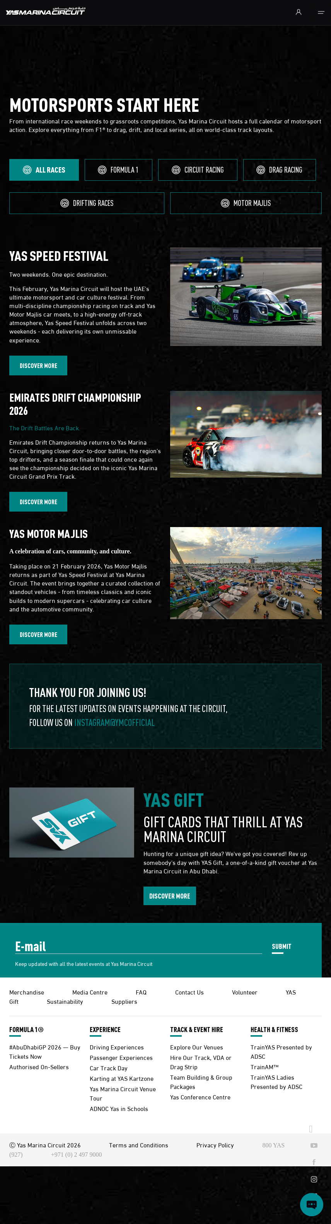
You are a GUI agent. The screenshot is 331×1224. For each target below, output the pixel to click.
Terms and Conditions (138, 1144)
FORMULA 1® (26, 1029)
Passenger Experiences (121, 1057)
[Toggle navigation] (321, 13)
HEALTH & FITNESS (274, 1029)
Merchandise (26, 991)
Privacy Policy (215, 1144)
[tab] (44, 170)
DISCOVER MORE (38, 365)
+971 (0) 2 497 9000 (76, 1154)
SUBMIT (282, 946)
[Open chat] (311, 1204)
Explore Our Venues (196, 1046)
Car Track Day (109, 1067)
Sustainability (65, 1000)
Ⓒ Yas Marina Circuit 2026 (45, 1144)
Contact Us (189, 991)
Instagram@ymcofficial (114, 722)
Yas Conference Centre (200, 1096)
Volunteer (245, 991)
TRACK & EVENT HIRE (196, 1029)
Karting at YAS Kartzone (122, 1077)
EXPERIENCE (105, 1029)
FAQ (141, 991)
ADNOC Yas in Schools (119, 1108)
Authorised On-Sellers (39, 1066)
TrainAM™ (264, 1066)
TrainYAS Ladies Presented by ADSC (276, 1081)
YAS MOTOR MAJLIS (49, 534)
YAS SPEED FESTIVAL (58, 256)
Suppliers (124, 1000)
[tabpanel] (165, 498)
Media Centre (89, 991)
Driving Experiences (117, 1046)
